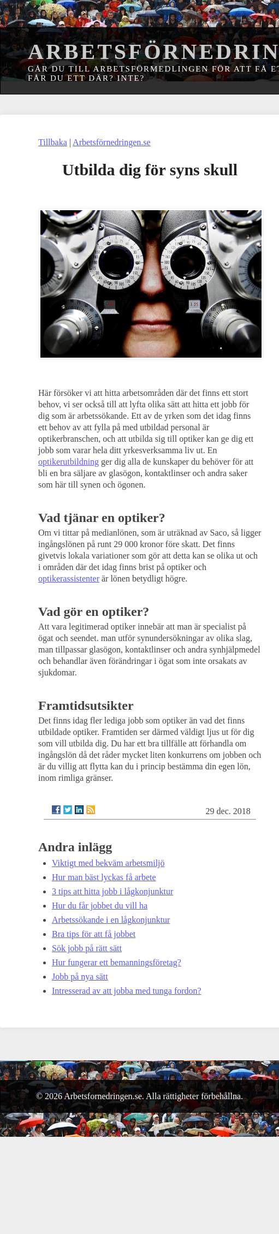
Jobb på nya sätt (80, 976)
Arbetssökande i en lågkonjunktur (111, 919)
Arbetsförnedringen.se (112, 142)
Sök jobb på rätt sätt (87, 948)
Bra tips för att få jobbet (93, 934)
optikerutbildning (68, 461)
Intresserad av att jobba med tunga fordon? (126, 990)
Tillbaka (52, 142)
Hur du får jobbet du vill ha (99, 905)
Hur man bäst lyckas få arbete (104, 877)
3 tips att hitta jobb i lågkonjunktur (112, 891)
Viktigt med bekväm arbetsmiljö (108, 863)
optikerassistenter (68, 578)
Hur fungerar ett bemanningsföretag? (116, 962)
